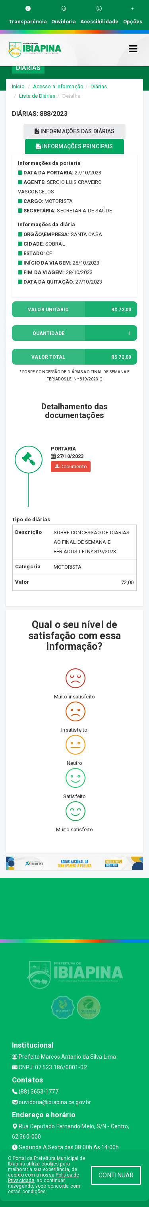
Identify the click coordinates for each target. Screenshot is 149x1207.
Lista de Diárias (37, 96)
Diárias (99, 86)
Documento (71, 466)
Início (18, 86)
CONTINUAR (116, 1175)
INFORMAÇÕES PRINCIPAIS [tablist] (74, 146)
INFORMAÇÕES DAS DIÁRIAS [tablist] (75, 131)
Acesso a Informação (58, 86)
